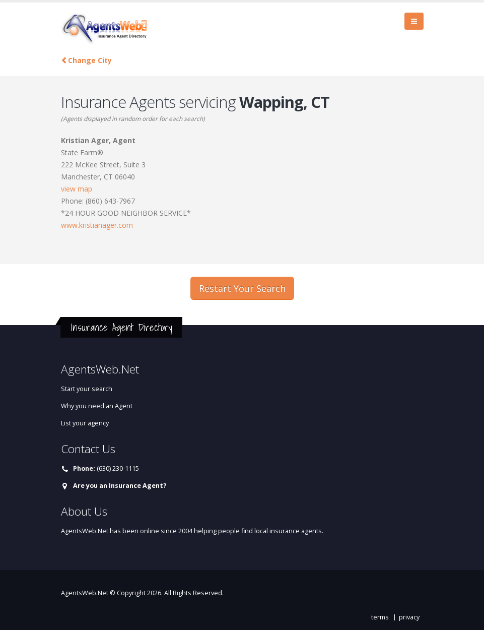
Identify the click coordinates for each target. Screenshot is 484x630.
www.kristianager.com (97, 225)
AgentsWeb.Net (84, 593)
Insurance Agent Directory (121, 327)
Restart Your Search (242, 288)
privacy (409, 617)
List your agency (85, 423)
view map (76, 189)
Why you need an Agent (96, 406)
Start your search (86, 389)
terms (380, 617)
